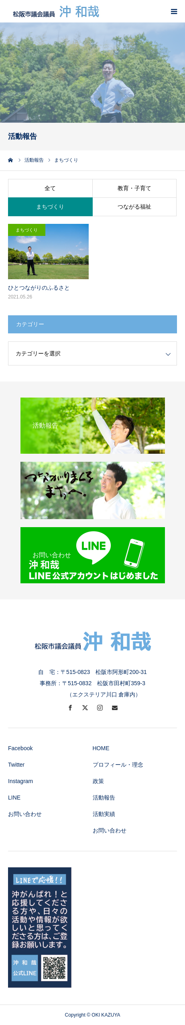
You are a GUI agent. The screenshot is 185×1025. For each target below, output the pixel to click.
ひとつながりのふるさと (39, 287)
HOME (101, 748)
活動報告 (104, 797)
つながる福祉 (134, 206)
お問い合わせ (25, 814)
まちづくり (50, 206)
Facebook (20, 748)
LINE (14, 797)
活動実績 (104, 814)
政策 (98, 781)
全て (50, 188)
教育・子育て (134, 188)
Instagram (20, 781)
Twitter (16, 764)
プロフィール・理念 (118, 764)
